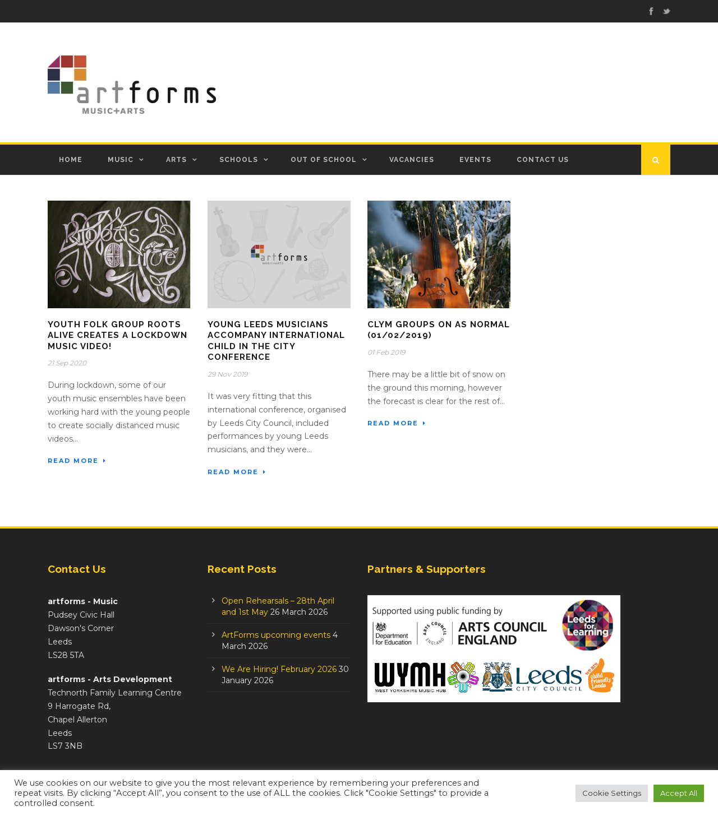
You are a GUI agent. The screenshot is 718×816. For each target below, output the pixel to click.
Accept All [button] (678, 793)
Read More (77, 461)
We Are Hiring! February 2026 (279, 669)
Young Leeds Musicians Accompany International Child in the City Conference (276, 341)
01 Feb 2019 (386, 352)
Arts (176, 160)
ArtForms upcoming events (276, 635)
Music (121, 160)
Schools (238, 160)
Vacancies (411, 160)
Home (70, 160)
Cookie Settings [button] (611, 793)
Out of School (324, 160)
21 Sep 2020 (67, 363)
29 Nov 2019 (227, 374)
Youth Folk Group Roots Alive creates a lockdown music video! (117, 335)
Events (475, 160)
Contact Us (543, 160)
